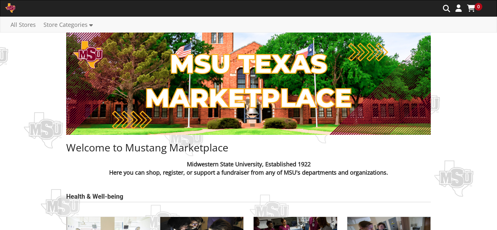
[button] (458, 8)
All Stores (23, 24)
